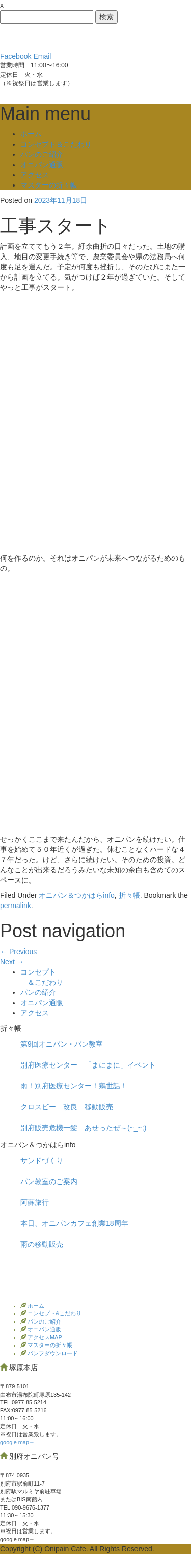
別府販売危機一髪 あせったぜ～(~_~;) (83, 1128)
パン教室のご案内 (48, 1181)
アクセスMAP (44, 1337)
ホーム (31, 134)
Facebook (15, 56)
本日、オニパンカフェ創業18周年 (74, 1223)
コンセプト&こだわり (53, 1313)
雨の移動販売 (41, 1244)
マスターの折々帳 (48, 185)
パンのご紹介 (41, 154)
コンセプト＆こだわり (56, 144)
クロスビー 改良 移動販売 (66, 1107)
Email (42, 56)
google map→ (17, 1442)
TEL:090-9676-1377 (24, 1507)
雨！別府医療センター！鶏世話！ (73, 1086)
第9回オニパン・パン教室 (61, 1044)
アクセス (34, 175)
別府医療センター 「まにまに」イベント (88, 1065)
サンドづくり (41, 1160)
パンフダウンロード (52, 1353)
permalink (15, 905)
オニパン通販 (41, 164)
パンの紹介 (38, 992)
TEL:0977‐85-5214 (23, 1402)
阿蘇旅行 (34, 1202)
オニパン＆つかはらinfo (77, 895)
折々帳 (129, 895)
